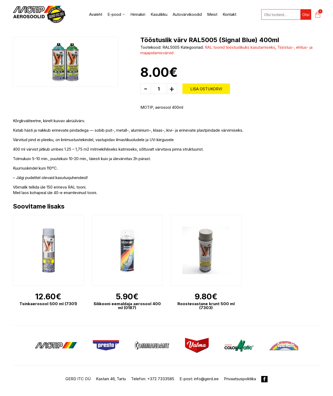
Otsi (305, 14)
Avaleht (95, 14)
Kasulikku (159, 14)
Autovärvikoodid (187, 14)
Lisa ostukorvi (206, 88)
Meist (212, 14)
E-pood (116, 14)
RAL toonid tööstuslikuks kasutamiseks (240, 47)
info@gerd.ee (206, 378)
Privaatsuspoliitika (240, 378)
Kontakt (229, 14)
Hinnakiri (137, 14)
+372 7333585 (160, 378)
